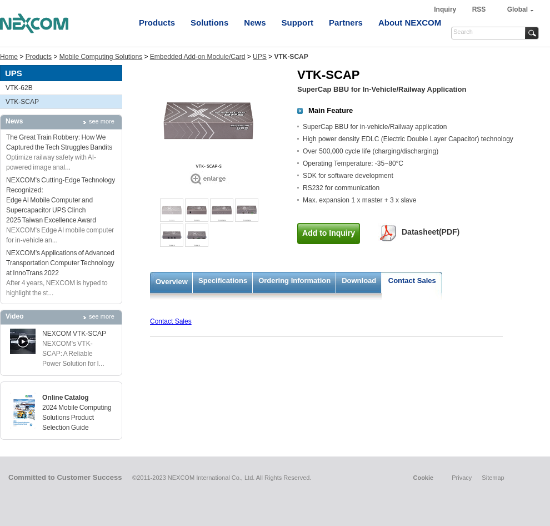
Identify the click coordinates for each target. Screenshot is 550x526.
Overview (172, 281)
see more (101, 121)
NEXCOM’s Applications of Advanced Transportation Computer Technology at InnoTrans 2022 (60, 263)
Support (298, 22)
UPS (260, 57)
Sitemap (493, 477)
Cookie (423, 477)
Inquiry (446, 9)
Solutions (209, 22)
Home (9, 57)
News (255, 22)
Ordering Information (294, 280)
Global (517, 9)
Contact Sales (412, 280)
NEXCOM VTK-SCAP (74, 334)
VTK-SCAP (22, 102)
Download (359, 280)
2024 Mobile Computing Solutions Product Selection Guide (77, 417)
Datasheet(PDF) (430, 231)
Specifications (222, 280)
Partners (346, 22)
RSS (479, 9)
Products (157, 22)
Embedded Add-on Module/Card (197, 57)
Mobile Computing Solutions (100, 57)
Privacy (462, 477)
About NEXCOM (409, 22)
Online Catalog (65, 397)
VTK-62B (19, 88)
